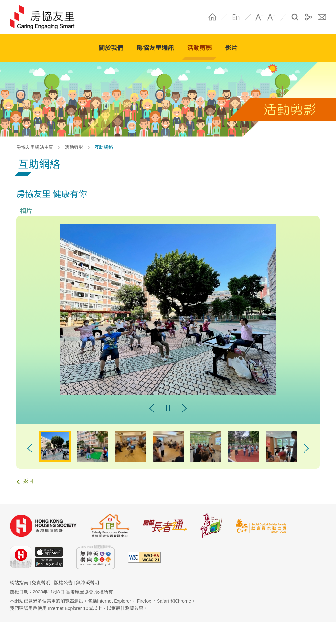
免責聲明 (41, 582)
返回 (28, 481)
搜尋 (295, 17)
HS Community (45, 17)
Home (212, 17)
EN (236, 17)
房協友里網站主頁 (34, 147)
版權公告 (63, 582)
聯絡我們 (322, 17)
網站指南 (19, 582)
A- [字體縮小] (271, 17)
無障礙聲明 (87, 582)
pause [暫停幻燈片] (168, 408)
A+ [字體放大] (259, 17)
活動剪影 (74, 147)
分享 (308, 17)
